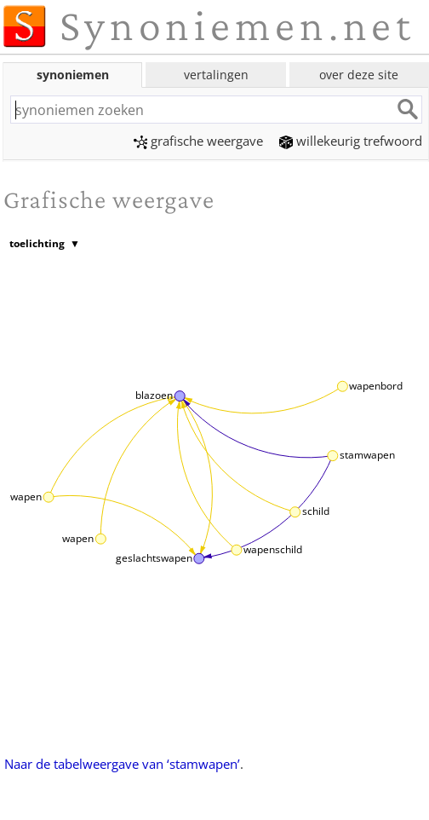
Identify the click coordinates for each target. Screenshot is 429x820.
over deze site (358, 74)
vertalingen (216, 74)
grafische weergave (198, 140)
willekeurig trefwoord (350, 140)
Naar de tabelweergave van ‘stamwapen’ (122, 763)
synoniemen (73, 74)
